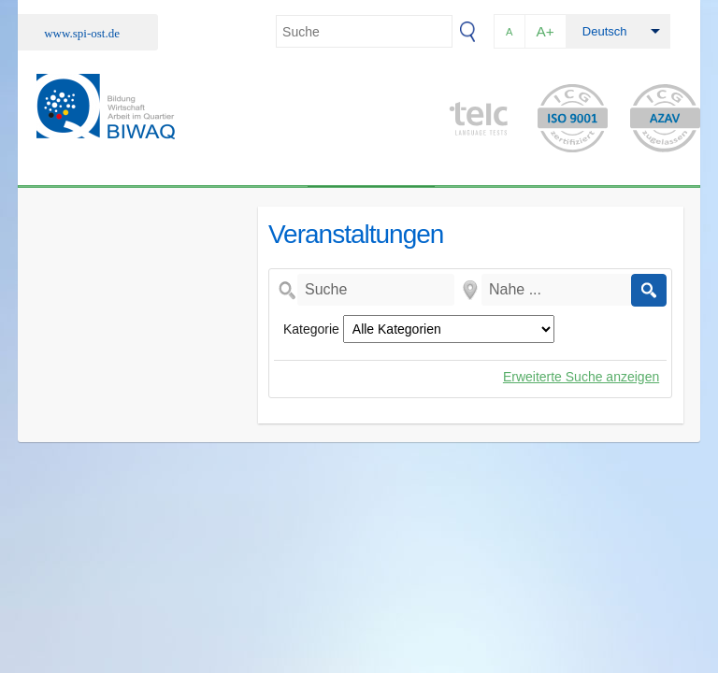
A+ (545, 31)
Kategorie (311, 329)
